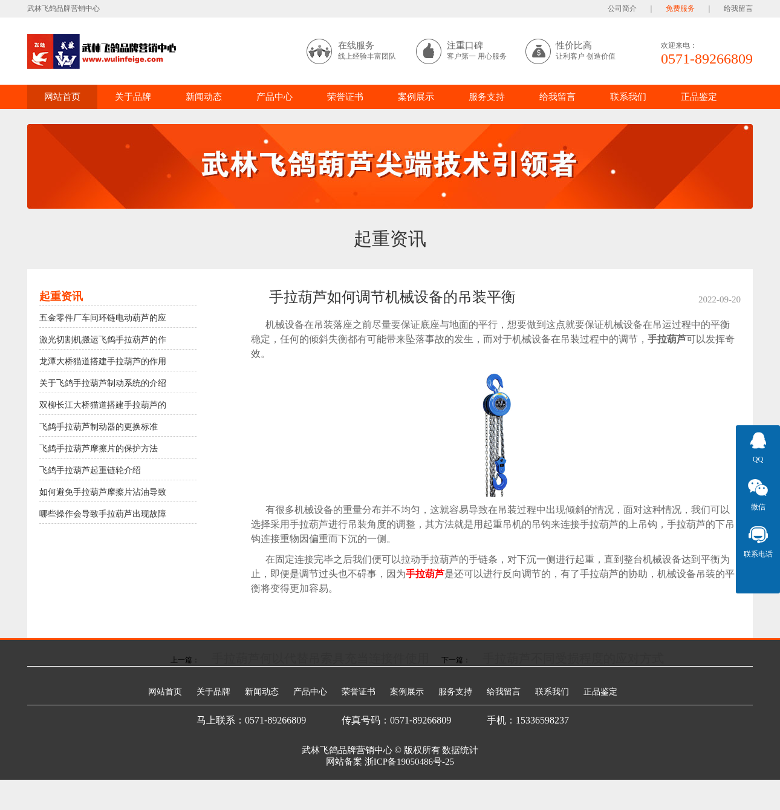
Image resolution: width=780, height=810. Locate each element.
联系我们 (628, 97)
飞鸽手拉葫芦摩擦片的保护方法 (98, 448)
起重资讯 (390, 239)
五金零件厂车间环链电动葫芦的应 (102, 317)
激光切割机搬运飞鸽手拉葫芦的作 (102, 339)
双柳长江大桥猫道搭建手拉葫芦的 (102, 405)
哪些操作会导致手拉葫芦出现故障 (102, 513)
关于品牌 (133, 97)
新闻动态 (204, 97)
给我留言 (738, 8)
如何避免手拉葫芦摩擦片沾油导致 (102, 492)
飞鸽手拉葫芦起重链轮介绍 (90, 470)
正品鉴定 (699, 97)
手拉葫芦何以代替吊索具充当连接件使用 (320, 658)
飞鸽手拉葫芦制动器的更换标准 (98, 426)
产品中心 (274, 97)
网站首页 (62, 97)
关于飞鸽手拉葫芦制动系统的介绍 (102, 383)
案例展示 (416, 97)
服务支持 (487, 97)
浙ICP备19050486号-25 (409, 761)
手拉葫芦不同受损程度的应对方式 (573, 658)
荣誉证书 (345, 97)
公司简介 (622, 8)
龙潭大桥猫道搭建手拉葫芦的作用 (102, 361)
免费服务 (680, 8)
